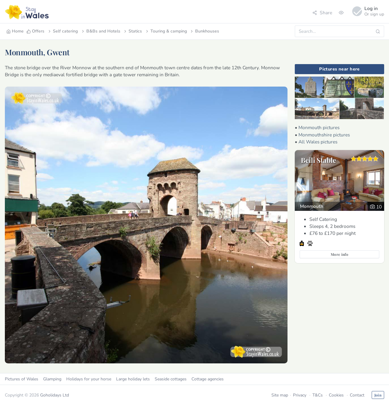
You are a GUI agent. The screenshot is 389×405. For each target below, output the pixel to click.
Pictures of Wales (21, 379)
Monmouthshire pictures (324, 135)
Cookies (336, 395)
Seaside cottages (171, 379)
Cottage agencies (207, 379)
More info (339, 254)
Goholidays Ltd (54, 395)
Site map (279, 395)
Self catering (62, 31)
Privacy (299, 395)
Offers (35, 31)
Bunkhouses (204, 31)
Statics (132, 31)
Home (15, 31)
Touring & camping (166, 31)
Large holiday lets (133, 379)
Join (377, 395)
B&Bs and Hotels (100, 31)
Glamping (52, 379)
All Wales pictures (317, 142)
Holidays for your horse (88, 379)
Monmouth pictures (318, 127)
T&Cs (317, 395)
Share (322, 12)
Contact (357, 395)
